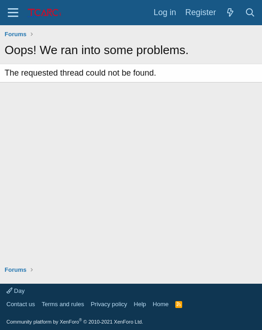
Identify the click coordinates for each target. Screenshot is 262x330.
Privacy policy (109, 304)
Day (15, 290)
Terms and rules (63, 304)
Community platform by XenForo (74, 321)
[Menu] (13, 12)
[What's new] (230, 13)
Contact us (20, 304)
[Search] (250, 13)
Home (161, 304)
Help (140, 304)
